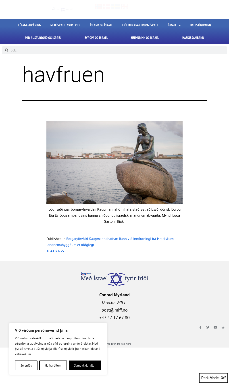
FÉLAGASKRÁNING (29, 25)
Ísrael (174, 25)
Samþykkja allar (85, 365)
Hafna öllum (53, 365)
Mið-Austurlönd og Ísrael (43, 38)
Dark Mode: (213, 378)
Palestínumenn (200, 25)
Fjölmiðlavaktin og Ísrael (140, 25)
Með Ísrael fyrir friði (65, 25)
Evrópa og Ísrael (96, 38)
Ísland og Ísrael (101, 25)
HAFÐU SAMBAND (193, 38)
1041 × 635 (55, 251)
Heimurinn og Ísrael (145, 38)
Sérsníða (26, 365)
